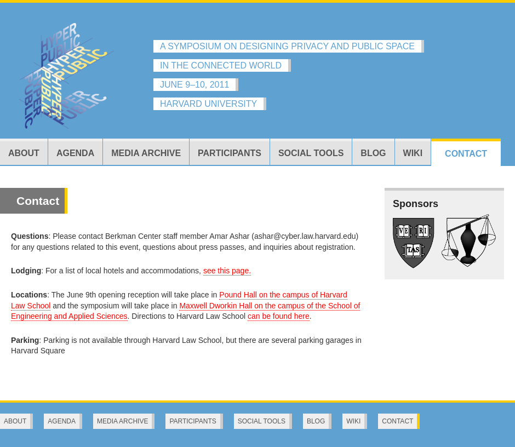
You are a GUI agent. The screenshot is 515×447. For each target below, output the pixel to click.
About (23, 153)
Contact (466, 153)
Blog (373, 153)
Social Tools (311, 153)
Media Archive (146, 153)
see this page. (227, 270)
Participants (229, 153)
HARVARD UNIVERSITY (208, 103)
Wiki (413, 153)
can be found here (279, 316)
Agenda (75, 153)
